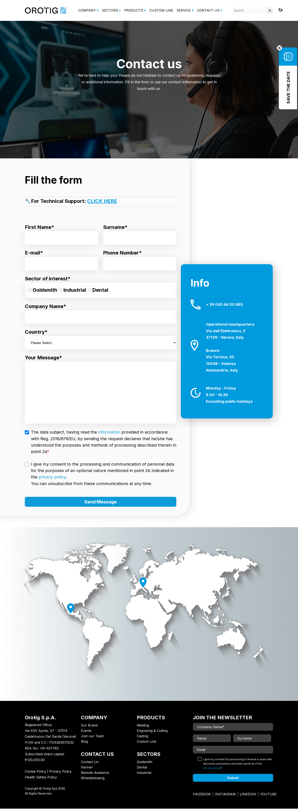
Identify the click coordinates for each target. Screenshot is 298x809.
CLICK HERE (102, 201)
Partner (87, 768)
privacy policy (52, 476)
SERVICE (184, 10)
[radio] (43, 290)
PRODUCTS (133, 10)
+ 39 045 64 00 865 (224, 304)
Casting (142, 736)
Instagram (225, 794)
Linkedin (248, 794)
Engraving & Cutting (152, 731)
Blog (84, 742)
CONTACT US (208, 10)
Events (86, 731)
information (109, 432)
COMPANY (87, 10)
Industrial (144, 773)
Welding (143, 726)
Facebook (202, 794)
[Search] (252, 10)
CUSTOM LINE (161, 10)
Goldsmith (144, 762)
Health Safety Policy (41, 778)
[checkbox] (100, 290)
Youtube (268, 794)
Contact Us (90, 762)
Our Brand (89, 726)
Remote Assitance (95, 773)
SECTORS (110, 10)
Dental (142, 768)
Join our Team (92, 736)
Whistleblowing (93, 778)
